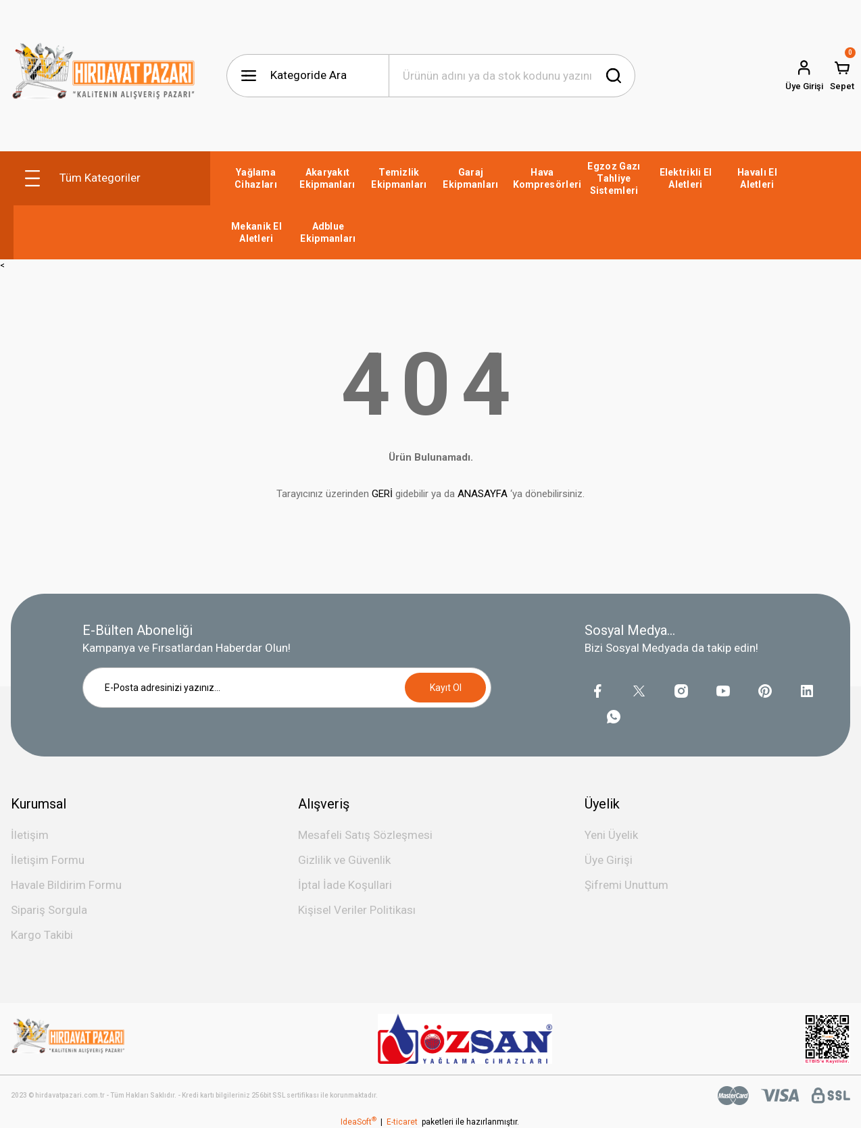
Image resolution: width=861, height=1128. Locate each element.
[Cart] (842, 75)
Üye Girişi (609, 860)
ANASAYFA (483, 494)
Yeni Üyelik (611, 835)
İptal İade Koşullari (345, 885)
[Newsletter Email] (286, 687)
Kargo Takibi (42, 935)
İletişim (30, 835)
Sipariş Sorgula (49, 910)
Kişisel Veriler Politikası (357, 910)
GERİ (382, 494)
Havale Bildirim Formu (66, 885)
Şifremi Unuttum (626, 885)
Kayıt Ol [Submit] (446, 687)
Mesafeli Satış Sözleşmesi (365, 835)
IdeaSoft (358, 1122)
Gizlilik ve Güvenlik (344, 860)
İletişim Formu (47, 860)
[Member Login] (804, 75)
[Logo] (104, 75)
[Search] (512, 75)
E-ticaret (402, 1122)
